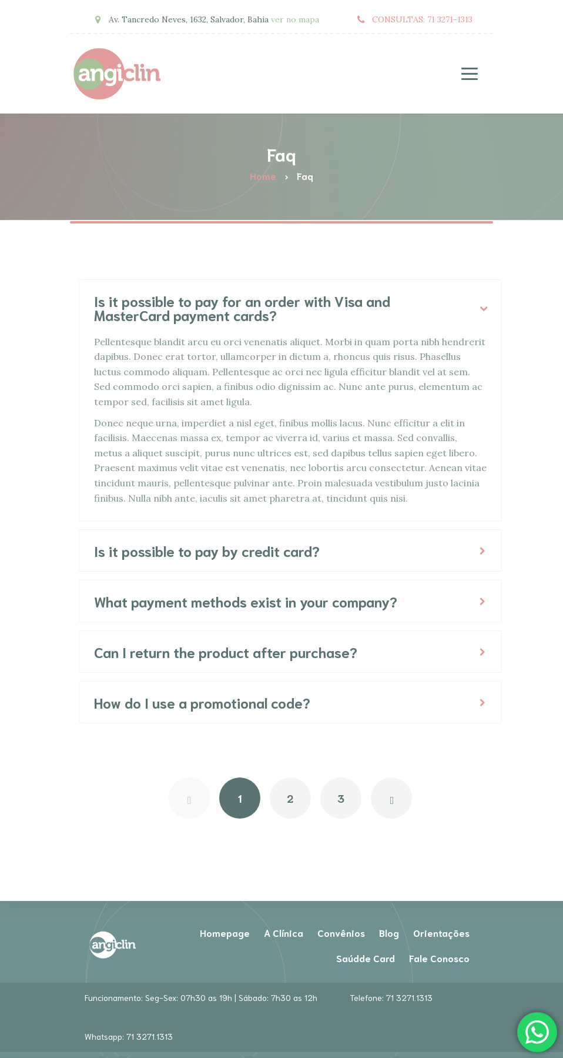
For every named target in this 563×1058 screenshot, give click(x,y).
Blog (389, 932)
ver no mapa (295, 19)
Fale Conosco (439, 958)
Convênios (341, 932)
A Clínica (283, 932)
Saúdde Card (365, 958)
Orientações (441, 932)
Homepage (225, 932)
